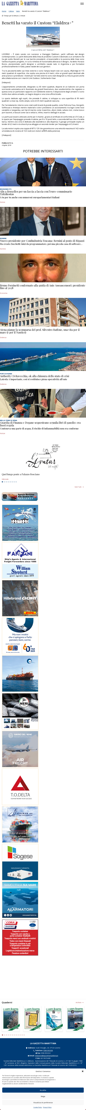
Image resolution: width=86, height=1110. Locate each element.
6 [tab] (12, 481)
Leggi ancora (43, 476)
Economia (3, 293)
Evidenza (3, 337)
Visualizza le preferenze (43, 1102)
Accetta (43, 1090)
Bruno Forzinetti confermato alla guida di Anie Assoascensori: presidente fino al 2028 (42, 287)
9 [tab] (18, 1035)
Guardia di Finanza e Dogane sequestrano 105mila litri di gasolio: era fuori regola (40, 424)
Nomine (3, 249)
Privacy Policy (47, 1107)
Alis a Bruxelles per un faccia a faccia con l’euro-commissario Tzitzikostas (36, 193)
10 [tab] (20, 1035)
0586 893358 (48, 1050)
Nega (43, 1096)
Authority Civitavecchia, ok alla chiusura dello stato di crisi (34, 376)
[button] (83, 1071)
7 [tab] (14, 481)
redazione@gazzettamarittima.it (46, 1056)
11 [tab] (22, 1035)
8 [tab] (16, 481)
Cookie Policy (37, 1107)
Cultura (11, 11)
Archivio (78, 1002)
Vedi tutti (78, 487)
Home (4, 11)
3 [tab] (6, 481)
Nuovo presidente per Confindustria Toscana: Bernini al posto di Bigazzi (42, 240)
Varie (18, 11)
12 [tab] (24, 1035)
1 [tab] (2, 481)
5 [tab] (10, 481)
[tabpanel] (43, 476)
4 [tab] (8, 481)
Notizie (2, 202)
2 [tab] (4, 481)
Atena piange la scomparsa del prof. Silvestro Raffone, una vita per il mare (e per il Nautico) (40, 331)
